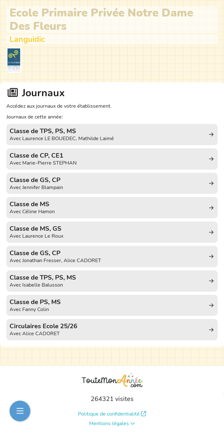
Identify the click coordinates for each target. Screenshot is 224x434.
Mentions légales (112, 423)
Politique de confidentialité (112, 413)
